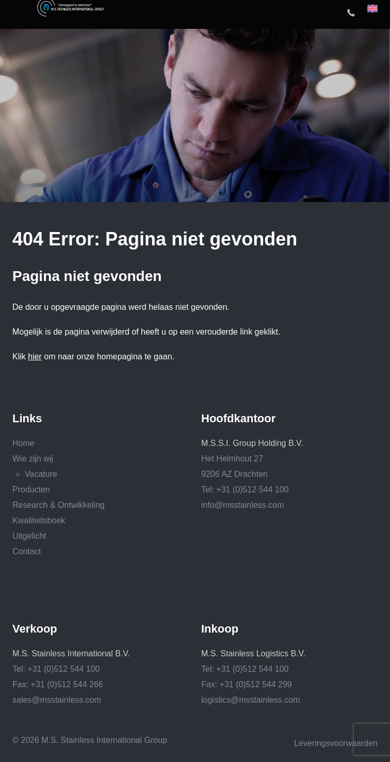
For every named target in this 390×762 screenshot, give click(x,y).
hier (35, 356)
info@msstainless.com (242, 505)
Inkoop (219, 629)
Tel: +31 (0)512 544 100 (244, 489)
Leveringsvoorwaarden (336, 743)
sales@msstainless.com (56, 699)
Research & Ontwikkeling (58, 505)
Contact (26, 551)
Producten (31, 489)
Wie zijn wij (32, 458)
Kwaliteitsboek (38, 520)
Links (27, 418)
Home (23, 443)
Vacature (41, 474)
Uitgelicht (29, 536)
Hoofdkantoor (238, 418)
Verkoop (34, 629)
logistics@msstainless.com (250, 699)
